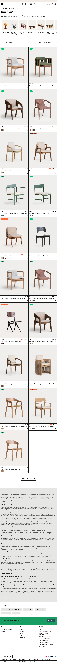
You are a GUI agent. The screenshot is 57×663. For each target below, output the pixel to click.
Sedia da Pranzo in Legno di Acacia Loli (10, 384)
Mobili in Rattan (24, 639)
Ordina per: (4, 42)
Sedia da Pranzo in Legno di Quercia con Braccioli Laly (14, 426)
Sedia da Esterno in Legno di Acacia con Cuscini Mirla (42, 384)
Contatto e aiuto (43, 626)
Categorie (22, 626)
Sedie (21, 629)
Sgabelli (22, 631)
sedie (43, 497)
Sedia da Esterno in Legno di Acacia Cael (39, 170)
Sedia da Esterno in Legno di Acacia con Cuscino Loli (13, 170)
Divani (21, 635)
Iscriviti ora (50, 621)
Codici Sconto (42, 646)
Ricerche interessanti (25, 647)
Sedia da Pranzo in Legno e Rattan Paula (39, 213)
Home (2, 8)
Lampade (22, 637)
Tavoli (21, 633)
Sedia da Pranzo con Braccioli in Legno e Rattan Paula (14, 213)
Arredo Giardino (24, 645)
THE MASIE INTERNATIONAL (22, 652)
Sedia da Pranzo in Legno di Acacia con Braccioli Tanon (42, 341)
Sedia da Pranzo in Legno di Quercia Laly (10, 469)
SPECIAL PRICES (24, 643)
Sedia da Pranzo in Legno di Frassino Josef (39, 256)
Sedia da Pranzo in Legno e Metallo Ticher (11, 341)
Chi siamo (3, 626)
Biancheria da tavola (25, 641)
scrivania (5, 538)
